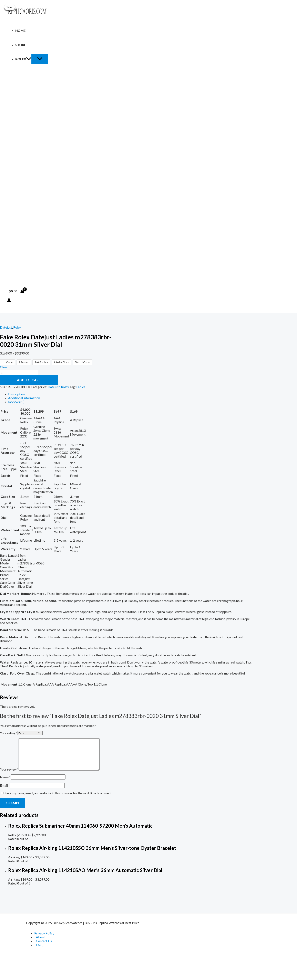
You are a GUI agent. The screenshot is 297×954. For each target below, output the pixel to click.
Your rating (9, 733)
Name (5, 776)
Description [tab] (16, 394)
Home (20, 30)
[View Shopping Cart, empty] (16, 291)
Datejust (6, 327)
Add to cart (29, 380)
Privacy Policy (44, 933)
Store (20, 45)
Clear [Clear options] (4, 367)
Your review (9, 769)
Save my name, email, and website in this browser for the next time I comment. (58, 793)
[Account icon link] (9, 300)
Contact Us (44, 941)
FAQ (39, 945)
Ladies (80, 387)
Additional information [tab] (24, 398)
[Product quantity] (19, 372)
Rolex (23, 59)
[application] (28, 59)
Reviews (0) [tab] (16, 402)
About (40, 937)
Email (5, 785)
